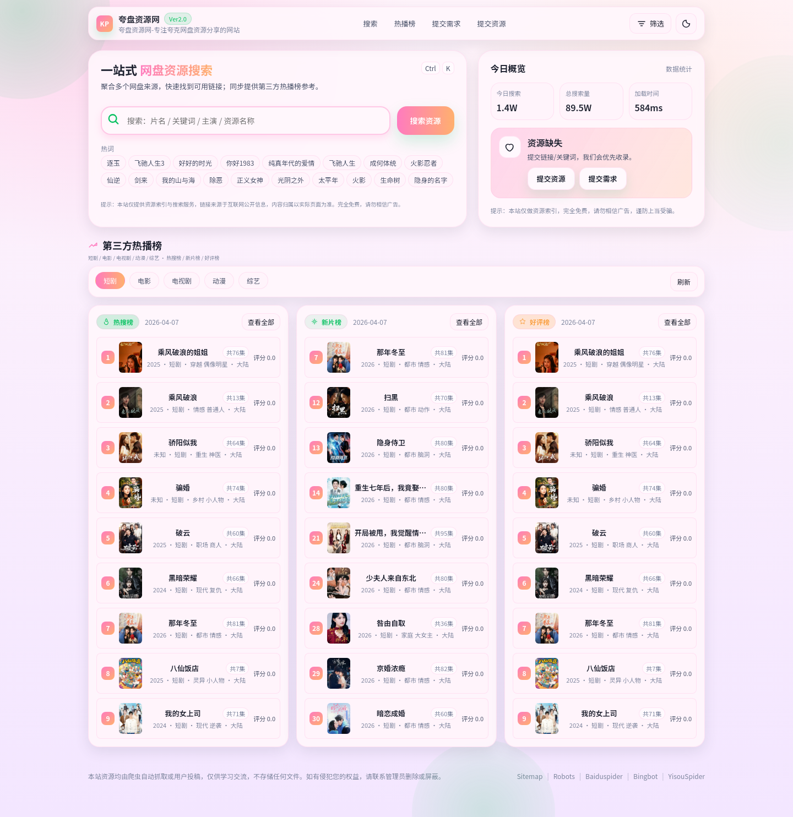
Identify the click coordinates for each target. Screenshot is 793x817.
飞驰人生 (342, 162)
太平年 (328, 179)
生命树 (390, 179)
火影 (359, 179)
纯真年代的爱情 (291, 162)
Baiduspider (604, 776)
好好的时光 (195, 162)
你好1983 (240, 162)
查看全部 (261, 321)
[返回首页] (168, 23)
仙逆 (113, 179)
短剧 (110, 280)
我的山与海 (178, 179)
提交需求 (446, 23)
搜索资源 (425, 120)
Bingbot (645, 776)
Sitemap (530, 776)
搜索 (370, 23)
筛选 (650, 23)
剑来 (141, 179)
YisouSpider (687, 776)
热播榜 (405, 23)
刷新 (684, 281)
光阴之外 (291, 179)
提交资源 (491, 23)
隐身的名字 (430, 179)
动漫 (219, 280)
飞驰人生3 (149, 162)
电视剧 (182, 280)
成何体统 (383, 162)
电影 (144, 280)
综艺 (253, 280)
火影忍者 (423, 162)
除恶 (215, 179)
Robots (564, 776)
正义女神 (250, 179)
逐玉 (113, 162)
